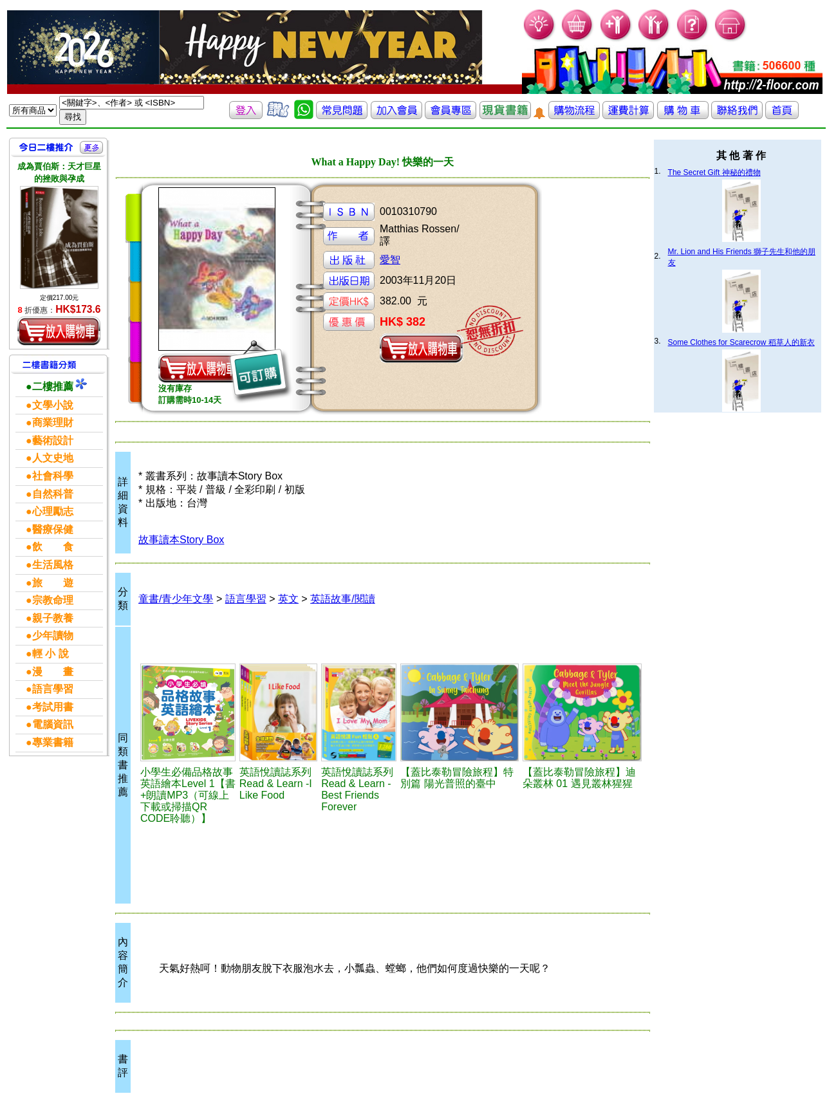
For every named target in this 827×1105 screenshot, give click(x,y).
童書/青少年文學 (175, 598)
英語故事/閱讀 (342, 598)
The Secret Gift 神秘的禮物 (714, 172)
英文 (288, 598)
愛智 (390, 259)
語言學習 (245, 598)
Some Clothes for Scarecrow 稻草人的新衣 (741, 342)
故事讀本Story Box (181, 539)
